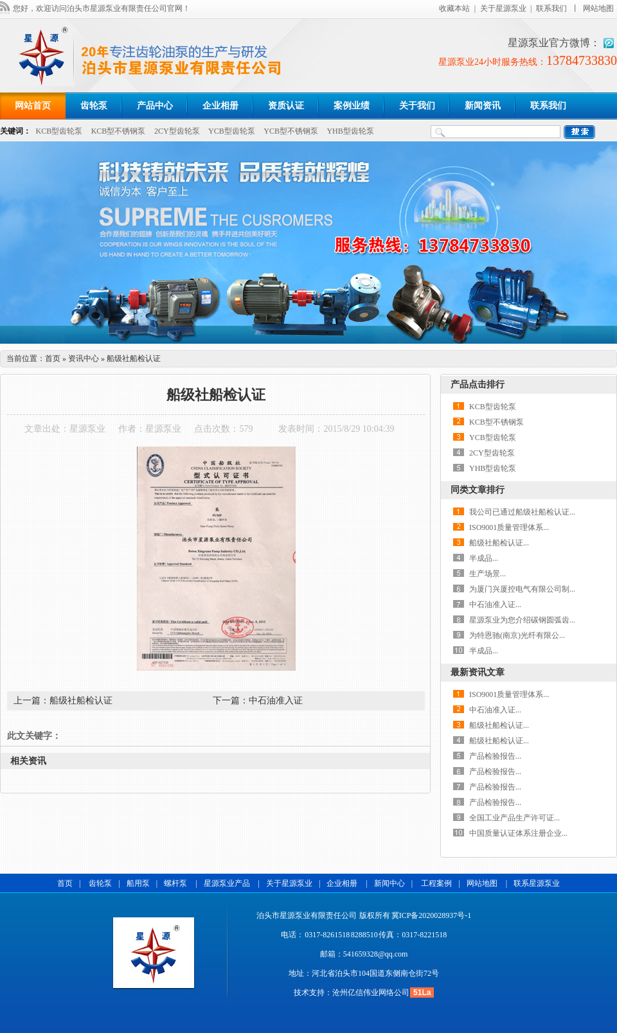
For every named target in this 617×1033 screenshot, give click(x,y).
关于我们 (417, 105)
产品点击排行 (478, 384)
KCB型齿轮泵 (59, 131)
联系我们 (551, 8)
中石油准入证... (495, 604)
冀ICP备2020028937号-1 (431, 915)
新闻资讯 (483, 105)
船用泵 (138, 883)
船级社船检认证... (499, 542)
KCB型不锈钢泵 (118, 131)
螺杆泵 (176, 883)
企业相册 (220, 105)
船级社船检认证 (80, 700)
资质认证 (286, 105)
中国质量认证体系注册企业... (518, 833)
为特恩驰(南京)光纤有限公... (517, 635)
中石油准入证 (276, 700)
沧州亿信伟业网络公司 (370, 992)
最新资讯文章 (478, 672)
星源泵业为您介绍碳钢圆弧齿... (522, 619)
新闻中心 (389, 883)
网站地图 (598, 8)
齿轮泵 (93, 105)
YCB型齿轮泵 (231, 131)
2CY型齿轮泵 (177, 131)
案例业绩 (352, 105)
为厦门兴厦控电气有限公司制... (522, 589)
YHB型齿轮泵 (349, 131)
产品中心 (155, 105)
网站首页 (33, 105)
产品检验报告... (495, 756)
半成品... (483, 558)
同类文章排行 (478, 490)
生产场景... (487, 573)
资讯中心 (83, 358)
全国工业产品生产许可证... (514, 817)
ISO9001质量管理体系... (509, 527)
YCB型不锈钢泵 (291, 131)
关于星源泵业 (503, 8)
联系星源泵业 (537, 883)
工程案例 (436, 883)
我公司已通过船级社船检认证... (522, 512)
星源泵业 (87, 429)
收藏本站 (454, 8)
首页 (52, 358)
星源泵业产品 (228, 883)
